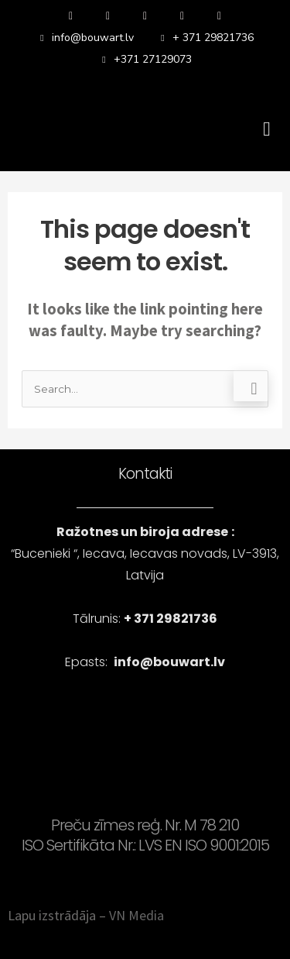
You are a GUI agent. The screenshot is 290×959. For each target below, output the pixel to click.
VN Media (136, 915)
